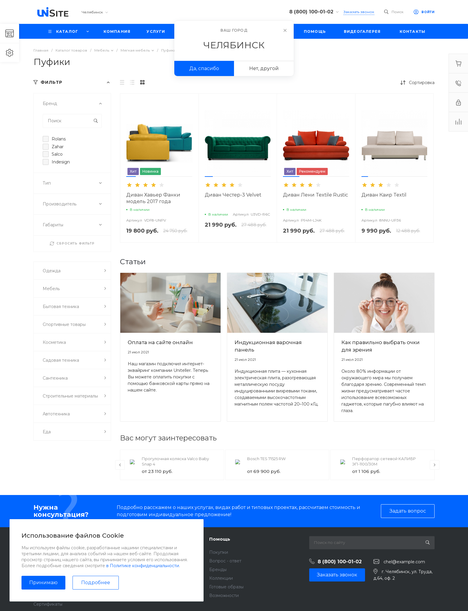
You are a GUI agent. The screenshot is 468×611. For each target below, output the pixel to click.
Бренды (218, 569)
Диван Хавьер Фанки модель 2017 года (153, 198)
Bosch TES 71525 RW (266, 458)
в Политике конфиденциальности (142, 565)
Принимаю (43, 582)
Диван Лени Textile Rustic (315, 195)
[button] (131, 176)
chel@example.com (404, 561)
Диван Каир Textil (384, 195)
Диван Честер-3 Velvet (233, 195)
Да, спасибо (204, 68)
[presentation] (120, 465)
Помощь (219, 539)
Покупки (218, 552)
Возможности (224, 595)
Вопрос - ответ (225, 561)
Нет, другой (264, 68)
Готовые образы (226, 587)
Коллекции (221, 578)
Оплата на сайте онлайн (160, 342)
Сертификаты (47, 604)
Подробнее (95, 582)
